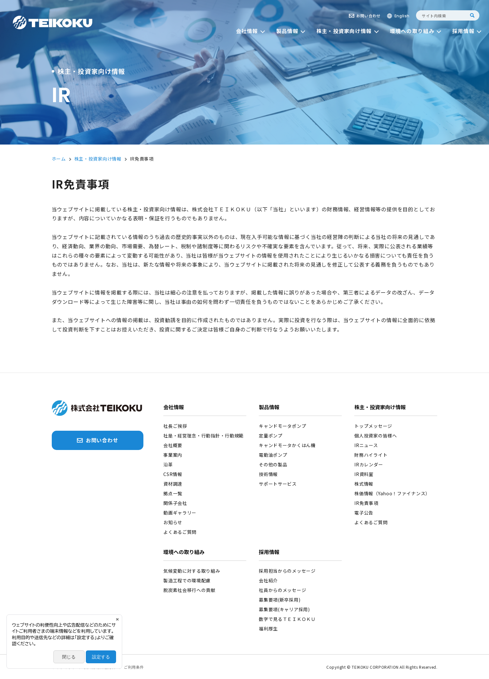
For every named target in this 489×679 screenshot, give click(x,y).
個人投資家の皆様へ (375, 435)
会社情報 (173, 407)
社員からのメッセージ (282, 590)
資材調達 (172, 484)
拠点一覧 (172, 493)
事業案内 (172, 455)
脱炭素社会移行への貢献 (189, 590)
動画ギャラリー (179, 512)
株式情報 (363, 484)
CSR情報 (172, 474)
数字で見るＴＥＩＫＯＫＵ (287, 619)
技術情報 (268, 474)
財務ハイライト (370, 455)
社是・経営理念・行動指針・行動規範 (203, 435)
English (402, 16)
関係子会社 (175, 503)
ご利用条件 (134, 667)
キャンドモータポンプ (282, 426)
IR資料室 (364, 474)
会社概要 (172, 445)
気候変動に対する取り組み (191, 571)
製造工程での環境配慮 (187, 580)
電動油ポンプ (273, 455)
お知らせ (172, 522)
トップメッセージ (373, 426)
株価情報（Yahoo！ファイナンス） (392, 493)
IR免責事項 (366, 503)
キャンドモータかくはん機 (287, 445)
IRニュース (366, 445)
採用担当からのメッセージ (287, 571)
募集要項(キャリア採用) (284, 609)
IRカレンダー (368, 464)
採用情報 (269, 552)
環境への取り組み (183, 552)
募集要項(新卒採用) (279, 599)
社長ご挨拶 (175, 426)
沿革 (168, 464)
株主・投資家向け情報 (380, 407)
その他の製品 (273, 464)
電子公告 (363, 512)
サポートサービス (278, 484)
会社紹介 (268, 580)
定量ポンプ (271, 435)
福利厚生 (268, 628)
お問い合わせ (368, 15)
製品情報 (269, 407)
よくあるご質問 (179, 532)
